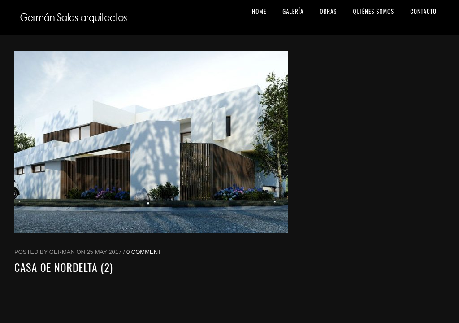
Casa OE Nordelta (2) (63, 267)
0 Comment (143, 252)
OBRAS (328, 11)
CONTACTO (423, 11)
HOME (259, 11)
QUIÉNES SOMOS (373, 11)
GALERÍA (292, 11)
